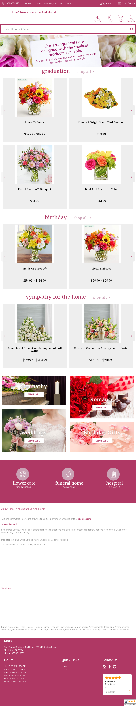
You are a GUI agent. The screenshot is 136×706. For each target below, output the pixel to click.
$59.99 (101, 134)
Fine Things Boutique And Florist (34, 12)
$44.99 (101, 201)
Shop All (84, 72)
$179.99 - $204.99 (34, 360)
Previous (4, 110)
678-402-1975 (13, 3)
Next (132, 110)
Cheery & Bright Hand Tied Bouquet (101, 122)
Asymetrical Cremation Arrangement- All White (34, 349)
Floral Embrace (34, 122)
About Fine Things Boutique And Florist (23, 508)
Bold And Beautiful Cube (101, 189)
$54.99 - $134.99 (34, 281)
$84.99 (34, 201)
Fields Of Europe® (35, 268)
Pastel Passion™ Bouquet (34, 189)
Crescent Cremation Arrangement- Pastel (101, 348)
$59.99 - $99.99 (34, 134)
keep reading (85, 519)
